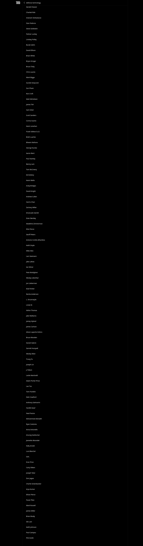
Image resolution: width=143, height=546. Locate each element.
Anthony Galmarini (33, 402)
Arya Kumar (30, 489)
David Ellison (31, 50)
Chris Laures (30, 72)
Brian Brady (30, 516)
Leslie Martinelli (32, 375)
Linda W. (29, 305)
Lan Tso (29, 386)
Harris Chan (30, 202)
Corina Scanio (31, 121)
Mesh (18, 2)
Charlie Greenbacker (33, 484)
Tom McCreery (31, 169)
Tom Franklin (31, 392)
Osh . (28, 457)
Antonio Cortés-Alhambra (35, 240)
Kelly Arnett (30, 446)
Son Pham (30, 88)
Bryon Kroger (31, 61)
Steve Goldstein (32, 29)
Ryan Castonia (31, 424)
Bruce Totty (30, 66)
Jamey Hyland (31, 321)
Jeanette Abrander (33, 440)
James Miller (30, 511)
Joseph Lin (30, 364)
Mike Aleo (29, 251)
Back (24, 2)
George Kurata (31, 148)
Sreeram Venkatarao (33, 18)
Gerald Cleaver (31, 7)
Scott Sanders (31, 115)
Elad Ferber (30, 289)
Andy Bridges (31, 186)
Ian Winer (29, 267)
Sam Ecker (30, 110)
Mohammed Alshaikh (34, 419)
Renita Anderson (32, 294)
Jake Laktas (30, 262)
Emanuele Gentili (32, 213)
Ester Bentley (31, 218)
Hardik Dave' (30, 408)
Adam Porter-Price (33, 381)
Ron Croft (29, 94)
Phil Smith (30, 538)
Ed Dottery (30, 175)
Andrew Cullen (31, 197)
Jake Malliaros (31, 316)
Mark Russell (30, 505)
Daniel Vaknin (31, 343)
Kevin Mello (30, 180)
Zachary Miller (31, 207)
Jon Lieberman (31, 283)
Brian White (30, 56)
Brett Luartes (31, 137)
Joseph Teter (30, 473)
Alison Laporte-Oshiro (34, 332)
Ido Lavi (29, 522)
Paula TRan (30, 500)
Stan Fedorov (31, 23)
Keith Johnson (31, 527)
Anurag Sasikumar (33, 435)
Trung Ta (29, 359)
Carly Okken (30, 467)
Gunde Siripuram (32, 83)
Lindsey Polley (31, 39)
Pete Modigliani (32, 272)
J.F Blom (29, 370)
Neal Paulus (30, 413)
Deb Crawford (31, 397)
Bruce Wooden (31, 337)
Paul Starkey (30, 159)
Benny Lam (30, 164)
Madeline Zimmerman (34, 224)
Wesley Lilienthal (32, 278)
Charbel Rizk (30, 12)
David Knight (31, 191)
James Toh (30, 104)
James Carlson (31, 327)
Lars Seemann (31, 256)
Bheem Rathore (32, 142)
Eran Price (30, 462)
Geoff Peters (30, 234)
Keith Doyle (30, 245)
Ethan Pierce (30, 495)
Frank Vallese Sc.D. (33, 131)
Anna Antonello (32, 429)
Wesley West (30, 354)
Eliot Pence (30, 229)
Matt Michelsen (32, 99)
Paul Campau (31, 532)
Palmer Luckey (31, 34)
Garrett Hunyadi (32, 348)
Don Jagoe (30, 478)
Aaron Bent (30, 153)
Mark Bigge (30, 77)
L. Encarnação (31, 299)
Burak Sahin (30, 45)
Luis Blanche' (31, 451)
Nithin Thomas (31, 310)
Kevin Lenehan (31, 126)
